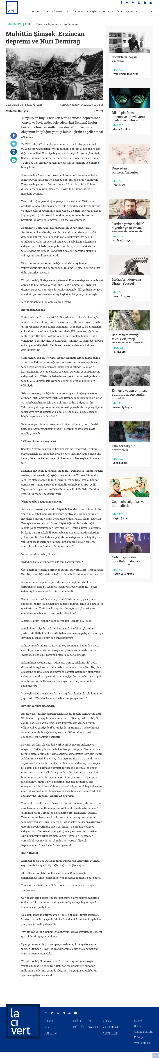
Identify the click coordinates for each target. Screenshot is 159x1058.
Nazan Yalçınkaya (123, 574)
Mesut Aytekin (121, 129)
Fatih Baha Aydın (123, 240)
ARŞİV (93, 11)
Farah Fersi (119, 351)
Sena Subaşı (120, 463)
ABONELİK (131, 11)
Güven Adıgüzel (122, 296)
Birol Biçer (119, 185)
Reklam (138, 1026)
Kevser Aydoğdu (122, 407)
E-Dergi (138, 1037)
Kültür (29, 24)
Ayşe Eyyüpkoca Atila (125, 74)
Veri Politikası (142, 1042)
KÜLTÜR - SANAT (76, 11)
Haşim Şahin (120, 518)
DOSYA (35, 11)
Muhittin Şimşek (17, 111)
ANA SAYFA (14, 24)
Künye (138, 1020)
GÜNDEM (57, 11)
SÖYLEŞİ (46, 11)
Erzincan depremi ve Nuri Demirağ (57, 24)
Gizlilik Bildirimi (143, 1031)
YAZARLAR (104, 11)
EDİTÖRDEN (117, 11)
